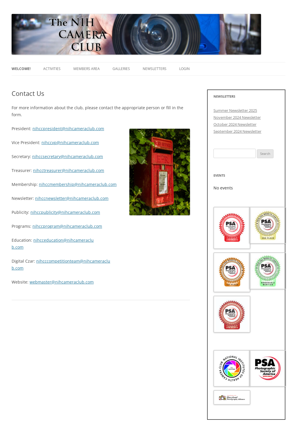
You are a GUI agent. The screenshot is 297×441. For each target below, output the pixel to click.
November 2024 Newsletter (237, 117)
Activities (52, 68)
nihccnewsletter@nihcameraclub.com (71, 198)
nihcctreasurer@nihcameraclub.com (68, 170)
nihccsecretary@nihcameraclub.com (67, 156)
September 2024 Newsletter (237, 131)
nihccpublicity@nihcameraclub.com (65, 212)
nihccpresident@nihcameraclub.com (68, 128)
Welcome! (21, 68)
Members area (86, 68)
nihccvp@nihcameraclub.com (70, 142)
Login (184, 68)
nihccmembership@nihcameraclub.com (78, 184)
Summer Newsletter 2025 (235, 110)
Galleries (121, 68)
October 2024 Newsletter (234, 124)
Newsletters (154, 68)
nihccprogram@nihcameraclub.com (67, 226)
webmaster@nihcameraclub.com (62, 282)
